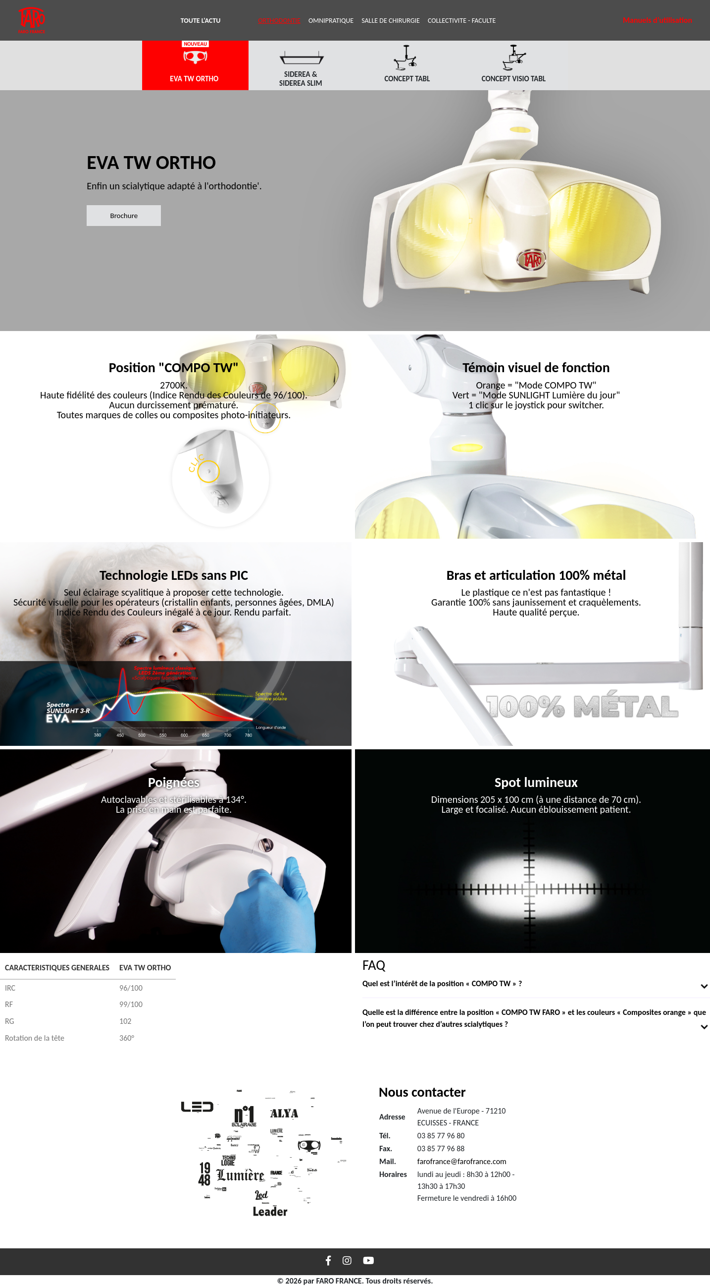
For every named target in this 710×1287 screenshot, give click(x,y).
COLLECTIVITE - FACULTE (462, 20)
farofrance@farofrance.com (462, 1161)
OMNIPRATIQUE (331, 20)
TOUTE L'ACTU (203, 20)
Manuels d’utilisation (657, 20)
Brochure (124, 215)
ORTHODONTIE (279, 20)
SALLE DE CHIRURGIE (390, 20)
